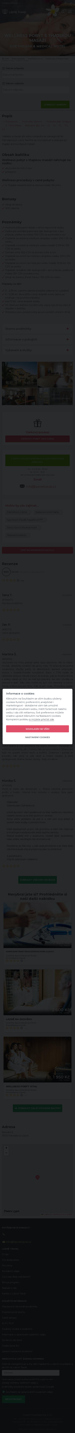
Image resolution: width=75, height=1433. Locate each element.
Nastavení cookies (37, 737)
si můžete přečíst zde (41, 719)
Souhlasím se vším (37, 729)
